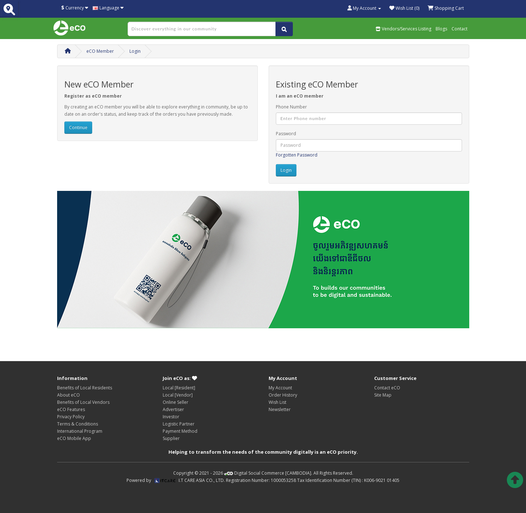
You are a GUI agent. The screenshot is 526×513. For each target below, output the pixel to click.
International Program (79, 431)
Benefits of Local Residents (84, 388)
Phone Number (291, 107)
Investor (171, 417)
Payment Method (180, 431)
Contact (459, 29)
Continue (78, 127)
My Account (280, 388)
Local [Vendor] (178, 395)
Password (286, 134)
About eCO (68, 395)
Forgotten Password (296, 155)
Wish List (277, 402)
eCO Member (100, 51)
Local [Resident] (179, 388)
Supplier (171, 438)
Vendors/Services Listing (403, 29)
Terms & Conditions (77, 424)
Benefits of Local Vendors (83, 402)
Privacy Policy (71, 417)
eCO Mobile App (74, 438)
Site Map (383, 395)
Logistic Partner (178, 424)
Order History (283, 395)
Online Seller (175, 402)
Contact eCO (387, 388)
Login (135, 51)
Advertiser (173, 409)
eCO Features (71, 409)
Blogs (441, 29)
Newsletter (280, 409)
